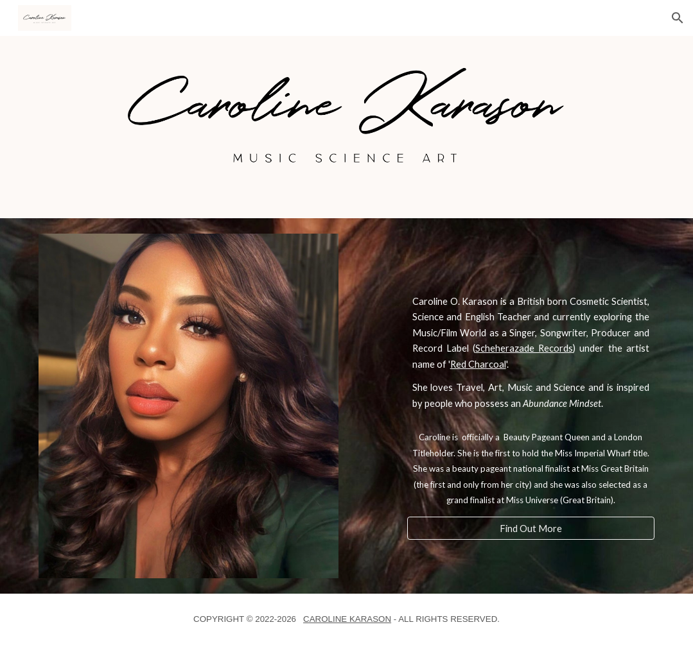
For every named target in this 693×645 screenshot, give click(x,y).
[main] (530, 352)
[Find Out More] (531, 528)
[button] (677, 18)
